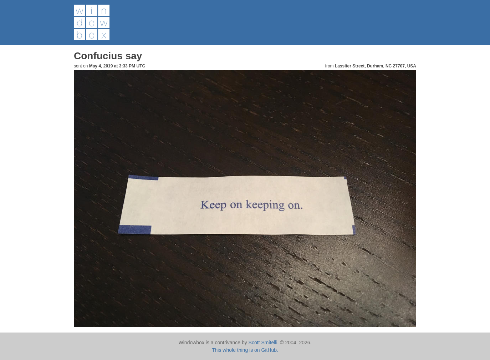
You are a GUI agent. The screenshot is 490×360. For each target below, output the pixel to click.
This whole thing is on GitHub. (245, 350)
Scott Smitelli (263, 342)
